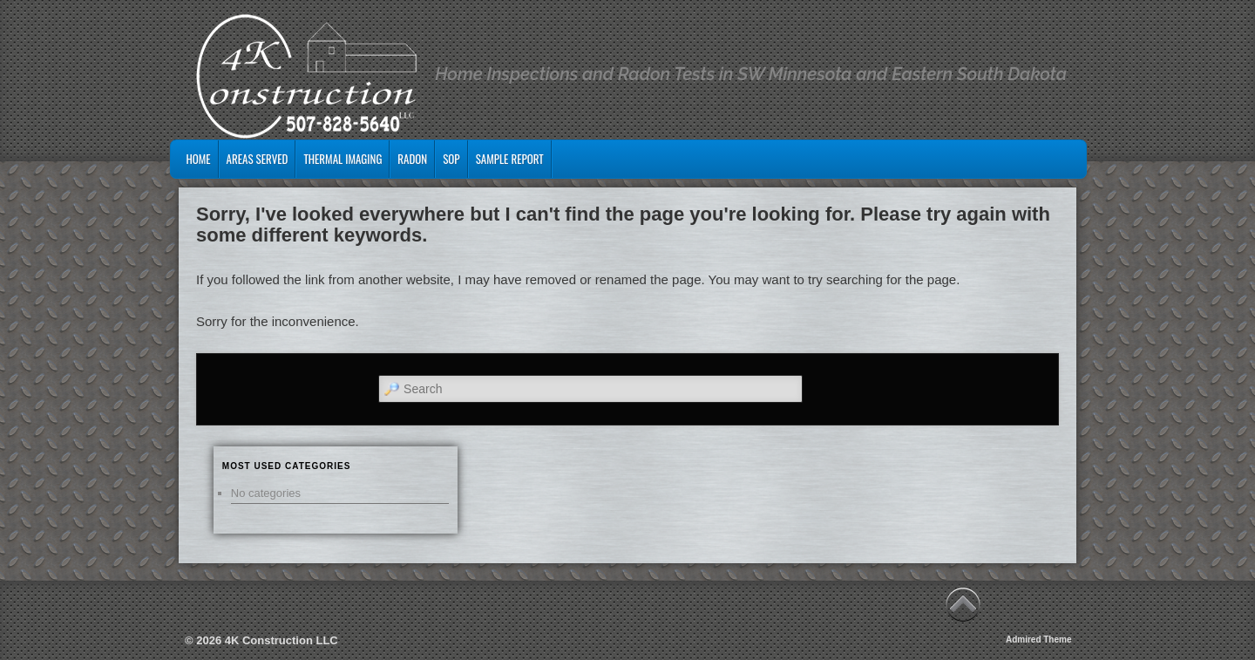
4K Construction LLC (281, 640)
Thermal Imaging (342, 158)
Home (198, 158)
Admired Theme (1039, 639)
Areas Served (257, 158)
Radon (412, 158)
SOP (451, 158)
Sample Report (510, 158)
